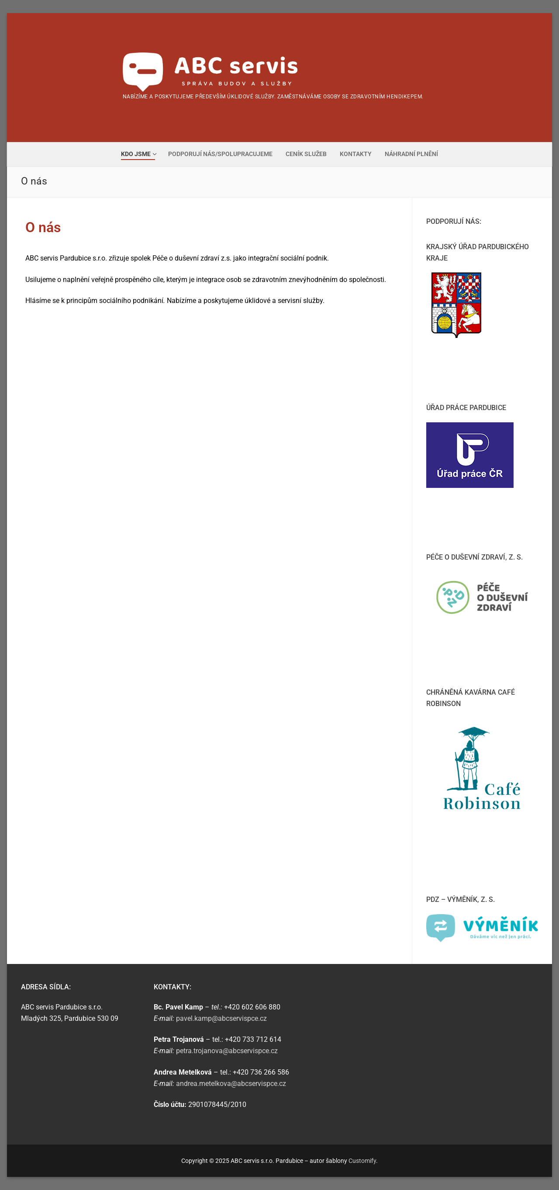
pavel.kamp (221, 1018)
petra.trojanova (227, 1051)
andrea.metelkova (232, 1083)
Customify (362, 1160)
